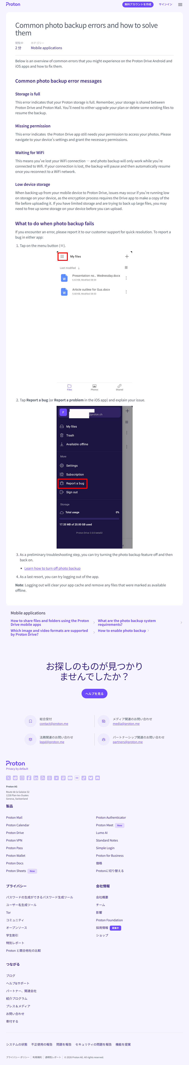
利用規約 (37, 1057)
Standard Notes (107, 840)
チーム (100, 904)
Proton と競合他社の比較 (23, 950)
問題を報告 (64, 1044)
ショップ (102, 935)
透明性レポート (53, 1057)
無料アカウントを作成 (138, 4)
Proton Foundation (109, 920)
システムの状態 (16, 1044)
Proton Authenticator (111, 817)
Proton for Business (109, 855)
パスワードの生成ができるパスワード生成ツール (39, 897)
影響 (99, 912)
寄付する (12, 1021)
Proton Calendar (17, 825)
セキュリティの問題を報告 (93, 1044)
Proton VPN (14, 840)
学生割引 (12, 935)
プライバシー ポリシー (17, 1057)
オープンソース (16, 927)
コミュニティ (15, 920)
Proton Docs (14, 863)
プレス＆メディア (18, 1006)
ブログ (10, 975)
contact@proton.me (54, 723)
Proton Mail (14, 817)
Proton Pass (14, 847)
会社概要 (102, 897)
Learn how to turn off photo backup (52, 568)
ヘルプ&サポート (18, 983)
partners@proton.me (128, 741)
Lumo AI (102, 832)
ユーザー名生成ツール (21, 904)
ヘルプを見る (94, 693)
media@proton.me (126, 723)
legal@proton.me (52, 741)
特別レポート (15, 942)
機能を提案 (123, 1044)
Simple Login (105, 847)
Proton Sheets (16, 870)
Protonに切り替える (110, 870)
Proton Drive (15, 832)
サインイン (165, 4)
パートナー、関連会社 (21, 990)
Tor (8, 912)
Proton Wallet (15, 855)
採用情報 (102, 927)
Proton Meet (104, 825)
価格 (99, 863)
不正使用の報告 (42, 1044)
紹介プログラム (16, 998)
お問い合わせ (15, 1013)
